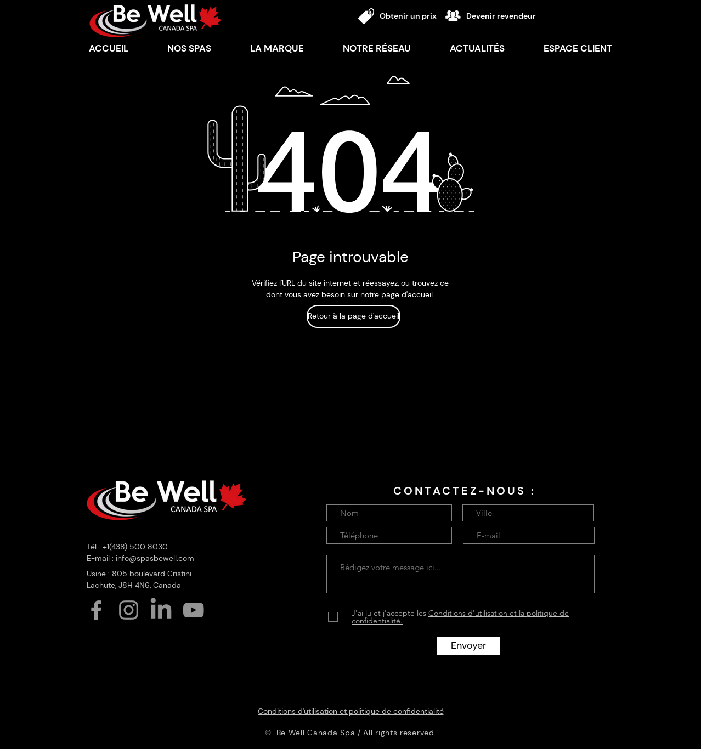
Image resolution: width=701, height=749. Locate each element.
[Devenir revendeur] (505, 16)
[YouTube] (193, 610)
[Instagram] (129, 610)
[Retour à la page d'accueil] (353, 316)
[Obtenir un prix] (410, 16)
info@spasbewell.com (155, 558)
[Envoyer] (468, 646)
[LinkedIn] (161, 610)
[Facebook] (96, 610)
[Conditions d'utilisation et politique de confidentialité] (350, 711)
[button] (276, 48)
